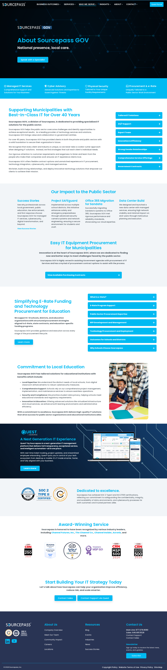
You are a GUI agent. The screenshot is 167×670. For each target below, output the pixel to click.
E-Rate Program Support (122, 305)
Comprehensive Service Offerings (139, 158)
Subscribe (136, 655)
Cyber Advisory (57, 86)
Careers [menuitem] (48, 643)
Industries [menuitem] (89, 639)
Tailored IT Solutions (139, 115)
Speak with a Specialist (33, 59)
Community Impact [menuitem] (53, 639)
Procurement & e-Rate (142, 86)
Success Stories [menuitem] (92, 648)
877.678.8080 (142, 630)
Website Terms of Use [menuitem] (129, 667)
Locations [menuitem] (48, 648)
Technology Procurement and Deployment (122, 331)
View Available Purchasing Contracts (84, 275)
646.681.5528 (138, 632)
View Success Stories (26, 228)
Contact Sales (65, 598)
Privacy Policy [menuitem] (146, 667)
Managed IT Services (19, 86)
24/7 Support (139, 124)
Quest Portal (156, 4)
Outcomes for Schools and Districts (122, 339)
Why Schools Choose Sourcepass (122, 348)
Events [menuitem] (88, 634)
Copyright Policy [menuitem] (109, 667)
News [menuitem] (87, 643)
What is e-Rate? (122, 297)
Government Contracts (139, 166)
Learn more (24, 342)
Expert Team (139, 132)
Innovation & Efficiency (139, 141)
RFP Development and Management (122, 322)
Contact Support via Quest (95, 598)
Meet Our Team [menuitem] (51, 634)
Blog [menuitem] (87, 630)
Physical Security (98, 86)
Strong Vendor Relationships (139, 149)
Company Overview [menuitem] (53, 630)
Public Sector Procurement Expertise (122, 314)
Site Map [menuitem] (158, 667)
